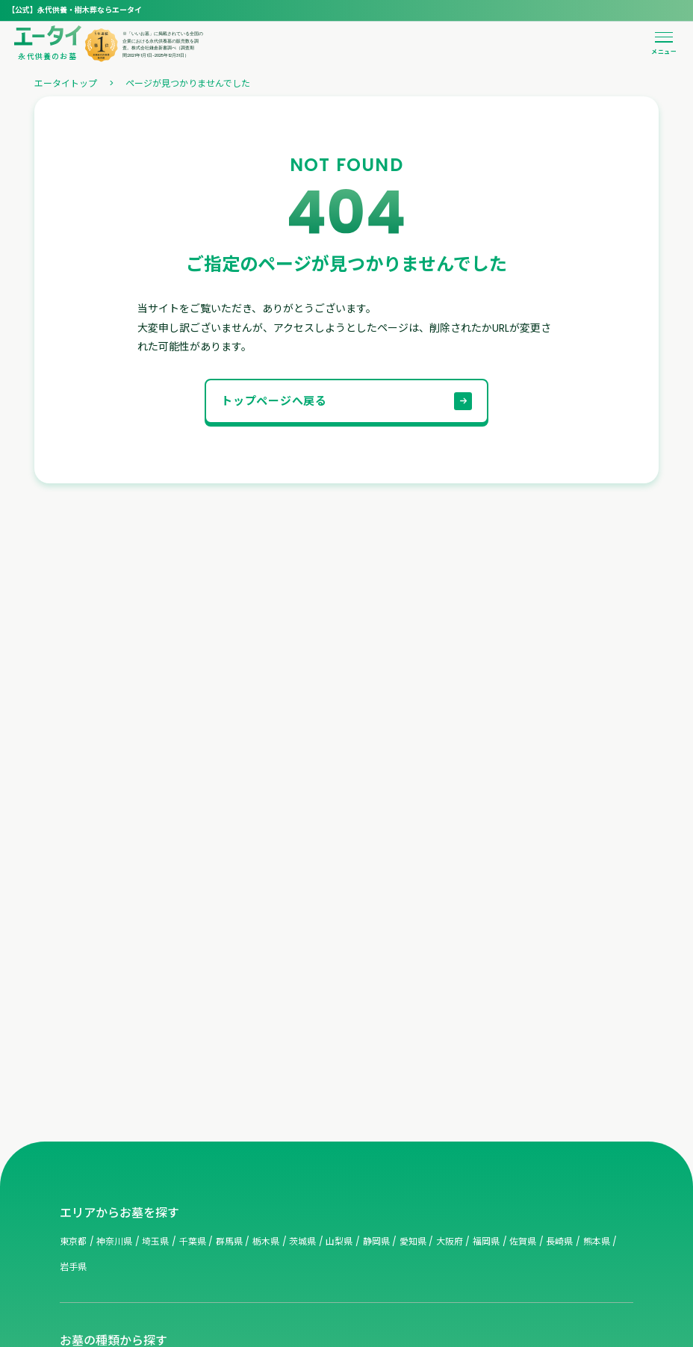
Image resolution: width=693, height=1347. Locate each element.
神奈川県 (114, 1241)
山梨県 (339, 1241)
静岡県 (376, 1241)
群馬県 (229, 1241)
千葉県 (192, 1241)
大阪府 (449, 1241)
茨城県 (302, 1241)
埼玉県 (155, 1241)
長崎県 (559, 1241)
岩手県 (73, 1266)
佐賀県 (522, 1241)
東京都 (73, 1241)
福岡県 (486, 1241)
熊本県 (596, 1241)
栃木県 (265, 1241)
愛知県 (413, 1241)
